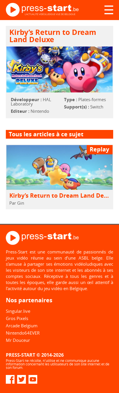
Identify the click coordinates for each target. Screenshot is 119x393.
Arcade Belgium (22, 325)
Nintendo (40, 111)
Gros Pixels (17, 318)
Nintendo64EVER (23, 333)
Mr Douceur (18, 340)
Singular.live (18, 311)
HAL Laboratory (31, 102)
